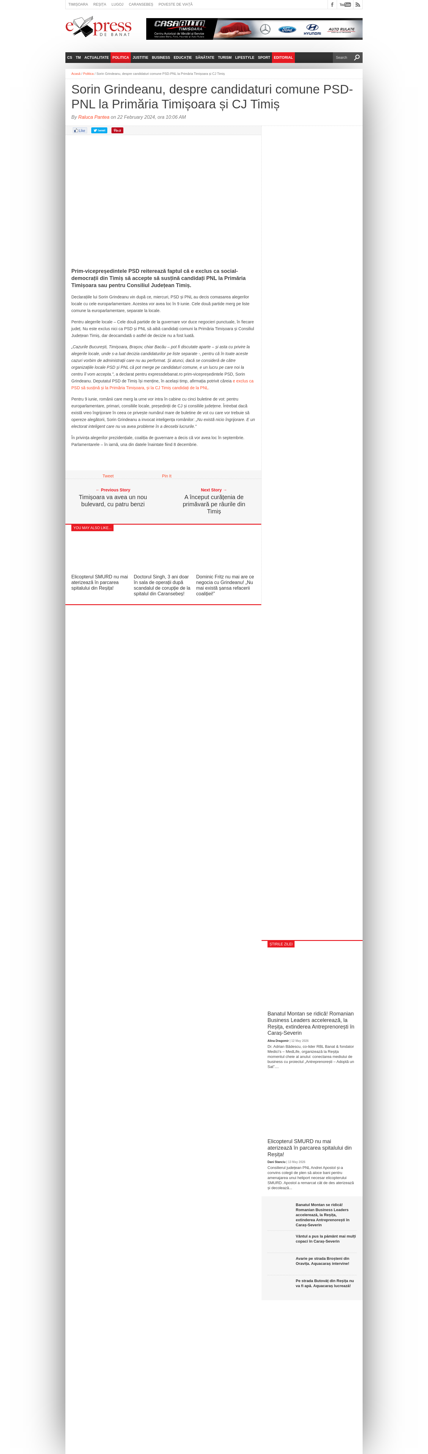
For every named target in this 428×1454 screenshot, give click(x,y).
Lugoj (117, 4)
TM (78, 58)
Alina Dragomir (278, 1040)
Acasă (76, 73)
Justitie (140, 58)
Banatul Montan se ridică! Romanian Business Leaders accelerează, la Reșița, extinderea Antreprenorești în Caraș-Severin (311, 1023)
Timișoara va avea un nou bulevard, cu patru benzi (113, 500)
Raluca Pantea (93, 117)
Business (161, 58)
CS (69, 58)
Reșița (99, 4)
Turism (225, 58)
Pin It (166, 476)
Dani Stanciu (277, 1162)
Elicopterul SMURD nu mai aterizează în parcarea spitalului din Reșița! (99, 582)
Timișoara (78, 4)
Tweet (108, 476)
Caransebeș (141, 4)
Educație (183, 58)
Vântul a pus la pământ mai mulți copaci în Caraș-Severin (326, 1238)
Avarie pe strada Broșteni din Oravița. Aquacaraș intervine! (322, 1261)
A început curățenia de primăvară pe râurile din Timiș (214, 504)
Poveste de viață (175, 4)
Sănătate (205, 58)
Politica (120, 58)
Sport (264, 58)
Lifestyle (244, 58)
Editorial (283, 58)
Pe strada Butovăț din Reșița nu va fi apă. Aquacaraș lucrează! (325, 1283)
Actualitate (96, 58)
